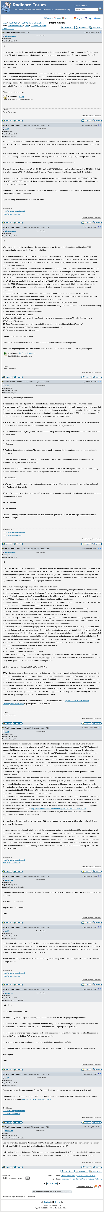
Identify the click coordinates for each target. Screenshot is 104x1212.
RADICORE (14, 23)
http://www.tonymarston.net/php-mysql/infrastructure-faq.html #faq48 (58, 809)
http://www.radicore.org (12, 214)
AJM (7, 129)
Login (88, 19)
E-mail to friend (8, 29)
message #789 (27, 382)
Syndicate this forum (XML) (85, 1187)
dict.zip (21, 97)
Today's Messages (15, 26)
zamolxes (9, 880)
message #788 (27, 227)
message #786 (24, 32)
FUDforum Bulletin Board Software (59, 1208)
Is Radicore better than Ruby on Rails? (37, 1099)
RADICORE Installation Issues (33, 23)
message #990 (27, 876)
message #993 (27, 989)
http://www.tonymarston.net (14, 211)
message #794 (27, 728)
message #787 (27, 125)
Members (67, 19)
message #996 (27, 1074)
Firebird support (12, 32)
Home (97, 19)
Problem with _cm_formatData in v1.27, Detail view (81, 1179)
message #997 (27, 1127)
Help (57, 19)
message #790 (27, 548)
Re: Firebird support (13, 125)
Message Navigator (38, 26)
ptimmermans (10, 36)
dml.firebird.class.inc (27, 353)
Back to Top (52, 1183)
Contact (47, 1202)
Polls (27, 26)
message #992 (27, 927)
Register (78, 19)
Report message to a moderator (91, 115)
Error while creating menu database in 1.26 (78, 1176)
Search (48, 19)
